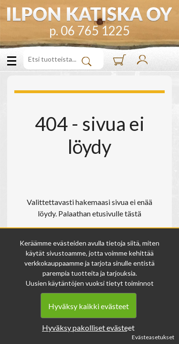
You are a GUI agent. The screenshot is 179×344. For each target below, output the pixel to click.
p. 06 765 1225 (89, 30)
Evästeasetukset (153, 337)
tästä (133, 213)
